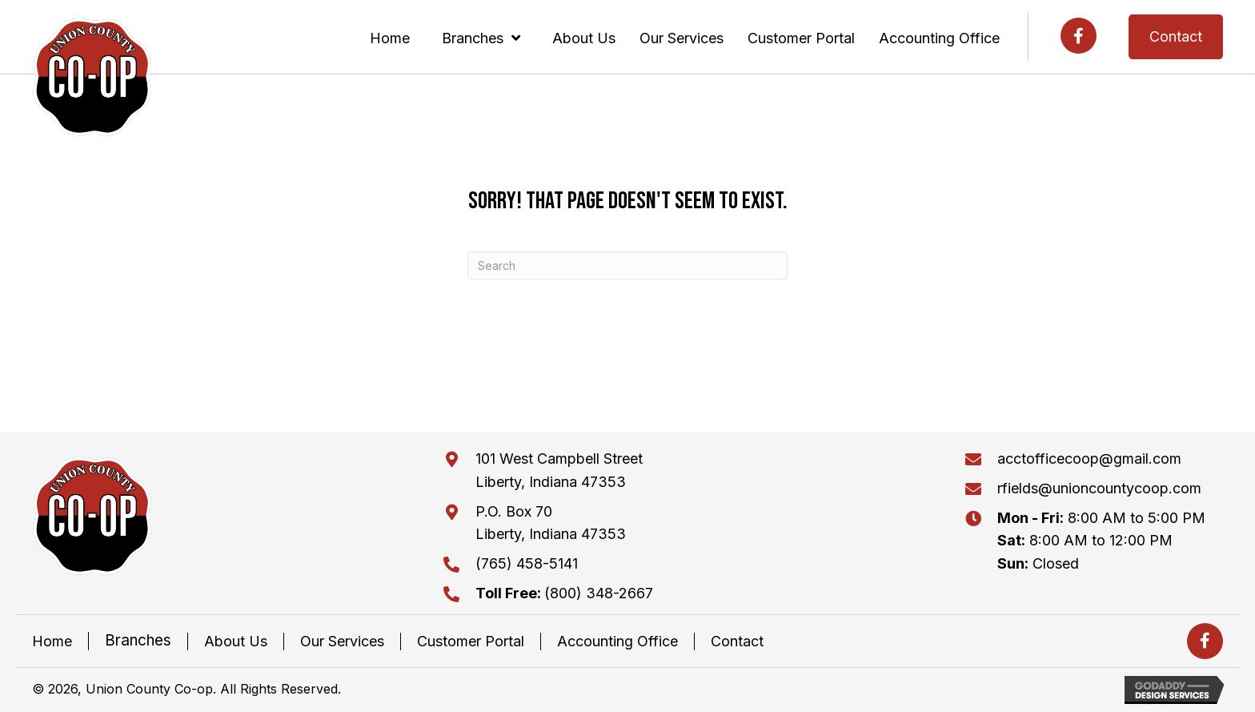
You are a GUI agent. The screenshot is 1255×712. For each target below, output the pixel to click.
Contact (737, 641)
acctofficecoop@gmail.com (1089, 458)
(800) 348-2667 (564, 593)
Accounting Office (617, 641)
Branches (138, 641)
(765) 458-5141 (526, 563)
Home (52, 641)
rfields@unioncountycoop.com (1099, 488)
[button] (1079, 36)
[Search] (627, 265)
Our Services (342, 641)
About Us (235, 641)
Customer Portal (470, 641)
